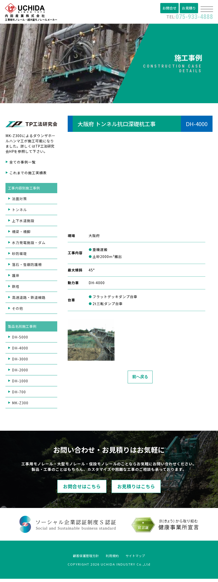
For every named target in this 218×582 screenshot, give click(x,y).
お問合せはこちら (70, 489)
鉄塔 (15, 287)
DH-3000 (20, 360)
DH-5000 (20, 338)
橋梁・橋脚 (21, 233)
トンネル (19, 211)
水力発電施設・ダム (29, 244)
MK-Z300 (20, 404)
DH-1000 (20, 382)
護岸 (15, 276)
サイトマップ (142, 559)
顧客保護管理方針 (80, 559)
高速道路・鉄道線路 (29, 298)
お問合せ (171, 8)
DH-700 (19, 393)
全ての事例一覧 (22, 163)
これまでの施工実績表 (28, 174)
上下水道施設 (23, 222)
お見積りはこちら (147, 489)
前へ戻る (140, 378)
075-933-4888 (186, 16)
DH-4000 (20, 349)
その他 (17, 309)
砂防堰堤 (19, 254)
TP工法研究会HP (30, 150)
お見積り (189, 8)
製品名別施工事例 (23, 327)
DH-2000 (20, 371)
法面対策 (19, 200)
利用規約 (113, 559)
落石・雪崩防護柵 (27, 265)
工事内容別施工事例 (25, 189)
